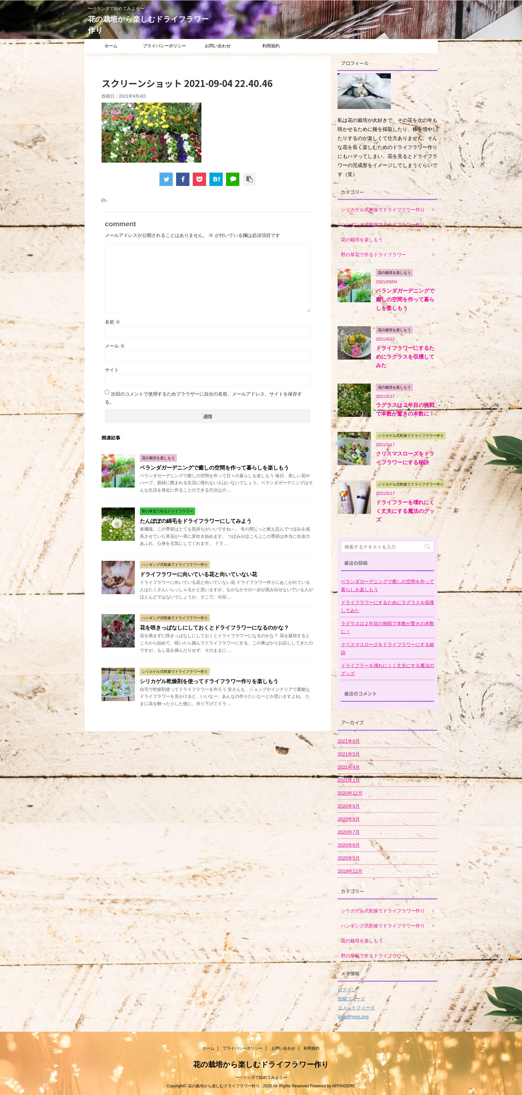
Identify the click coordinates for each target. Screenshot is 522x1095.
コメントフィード (356, 1007)
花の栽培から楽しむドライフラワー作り (261, 1064)
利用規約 (271, 45)
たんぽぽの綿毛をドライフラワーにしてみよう (196, 521)
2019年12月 (350, 871)
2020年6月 (349, 845)
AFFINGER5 (343, 1086)
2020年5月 (349, 858)
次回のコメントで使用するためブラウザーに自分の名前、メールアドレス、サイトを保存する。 (203, 398)
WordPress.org (353, 1016)
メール (115, 346)
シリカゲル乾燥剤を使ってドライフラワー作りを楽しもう (209, 681)
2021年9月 (349, 741)
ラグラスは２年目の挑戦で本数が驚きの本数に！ (387, 627)
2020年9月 (349, 806)
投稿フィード (352, 998)
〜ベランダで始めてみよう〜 (261, 1077)
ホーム (111, 45)
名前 (112, 322)
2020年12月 (350, 793)
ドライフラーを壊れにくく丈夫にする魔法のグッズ (405, 511)
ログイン (347, 989)
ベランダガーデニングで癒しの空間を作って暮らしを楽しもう (214, 468)
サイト (112, 370)
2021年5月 (349, 754)
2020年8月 (349, 819)
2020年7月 (349, 832)
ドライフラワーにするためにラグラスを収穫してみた (405, 356)
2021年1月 (349, 780)
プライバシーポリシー (164, 45)
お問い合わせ (218, 45)
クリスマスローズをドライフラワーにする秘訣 (387, 648)
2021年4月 (349, 767)
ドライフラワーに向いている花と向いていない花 (198, 574)
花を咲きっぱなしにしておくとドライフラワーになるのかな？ (214, 627)
